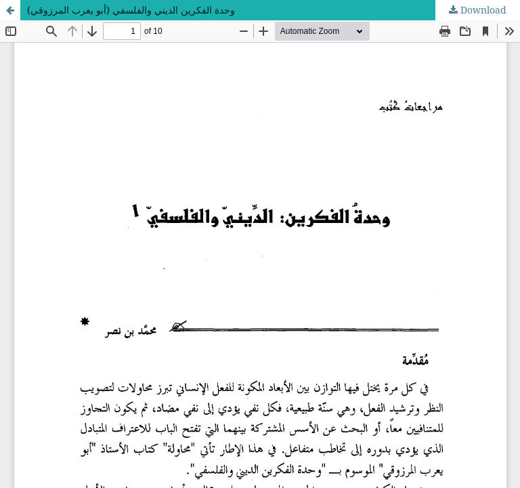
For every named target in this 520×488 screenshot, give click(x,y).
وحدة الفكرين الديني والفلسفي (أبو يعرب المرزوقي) (131, 9)
